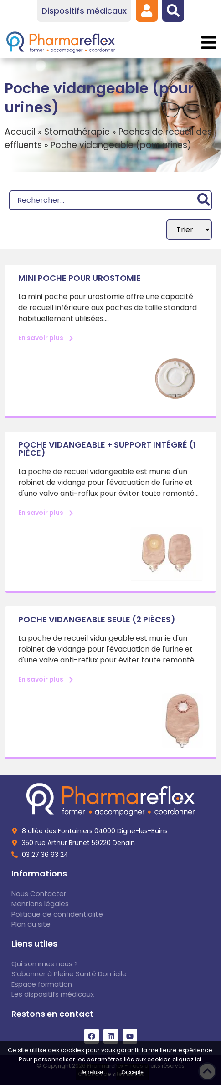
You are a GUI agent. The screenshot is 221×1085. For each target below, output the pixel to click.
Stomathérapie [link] (77, 132)
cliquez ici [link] (186, 1059)
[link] (146, 10)
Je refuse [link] (92, 1072)
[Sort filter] (189, 229)
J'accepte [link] (132, 1072)
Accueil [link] (20, 132)
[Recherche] (110, 200)
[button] (208, 42)
